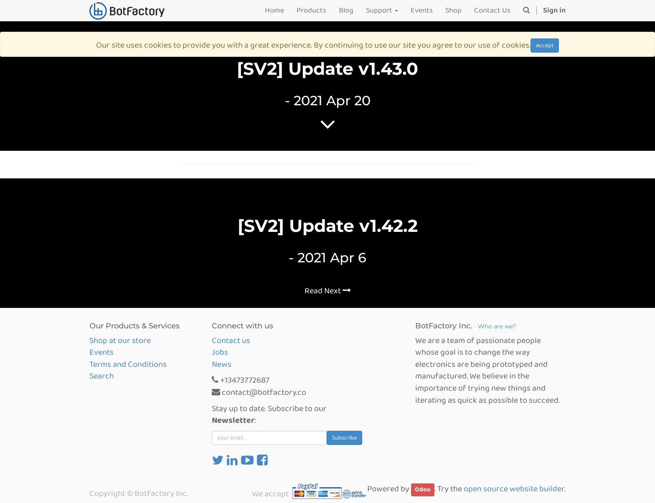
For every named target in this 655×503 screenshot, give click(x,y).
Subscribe (344, 437)
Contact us (231, 340)
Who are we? (497, 326)
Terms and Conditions (128, 364)
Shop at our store (120, 340)
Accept (544, 45)
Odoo (423, 490)
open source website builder (514, 488)
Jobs (220, 352)
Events (101, 352)
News (221, 364)
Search (101, 376)
